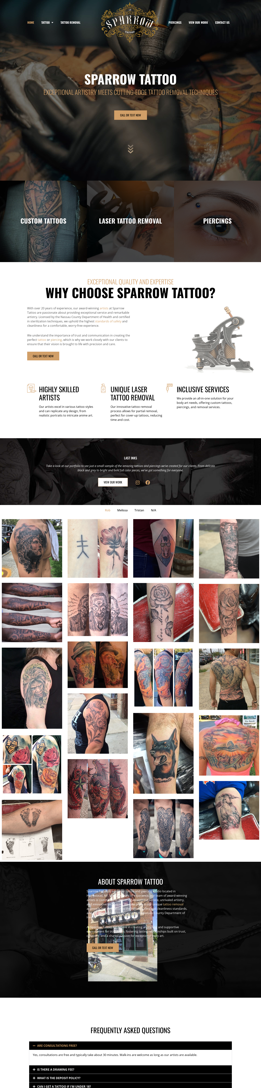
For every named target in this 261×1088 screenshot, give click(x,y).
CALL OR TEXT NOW (130, 115)
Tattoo (47, 22)
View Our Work (198, 22)
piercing (56, 340)
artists (104, 308)
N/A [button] (153, 510)
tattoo (42, 340)
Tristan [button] (139, 510)
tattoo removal (113, 904)
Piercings (175, 22)
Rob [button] (107, 510)
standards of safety (108, 321)
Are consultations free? (57, 1046)
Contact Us (222, 22)
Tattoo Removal (70, 22)
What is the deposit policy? (58, 1078)
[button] (130, 1045)
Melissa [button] (122, 510)
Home (30, 22)
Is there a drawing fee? (55, 1070)
